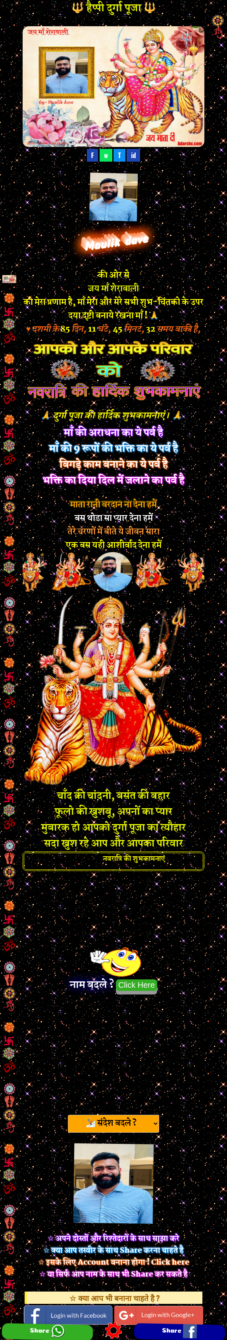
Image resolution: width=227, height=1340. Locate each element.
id (133, 155)
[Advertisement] (113, 1052)
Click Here (136, 985)
